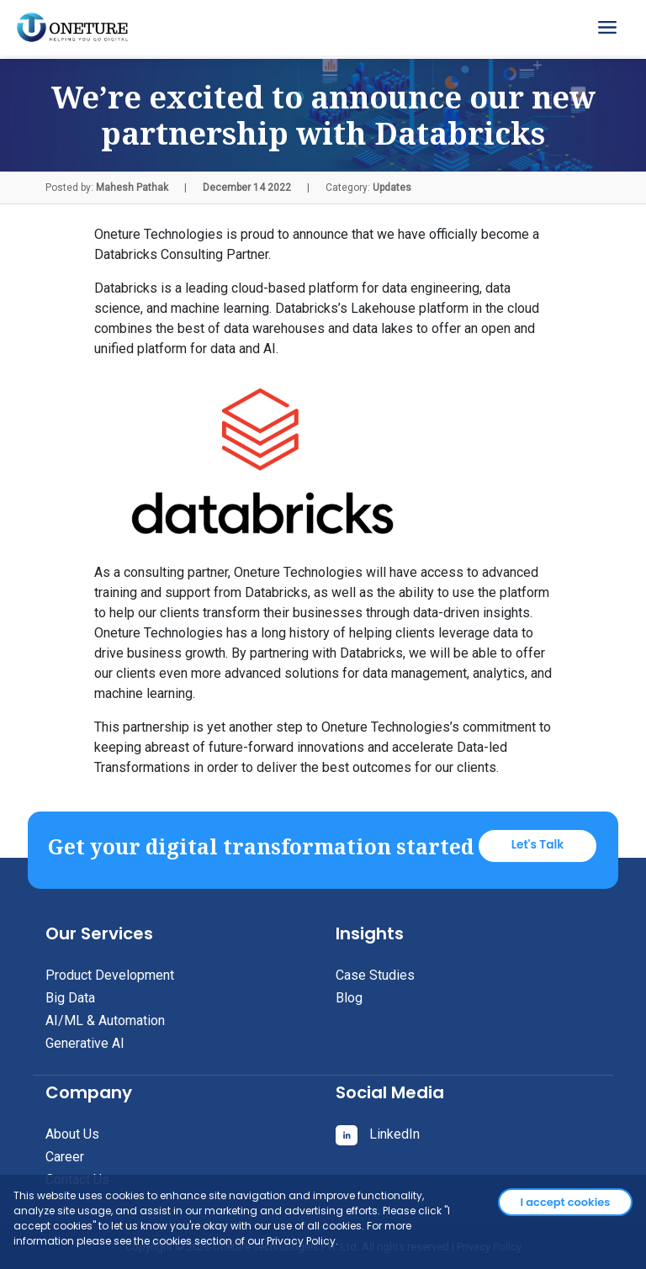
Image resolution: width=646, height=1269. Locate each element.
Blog (349, 998)
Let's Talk (537, 845)
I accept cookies (566, 1202)
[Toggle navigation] (609, 28)
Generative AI (84, 1043)
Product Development (109, 975)
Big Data (70, 998)
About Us (72, 1134)
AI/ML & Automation (105, 1020)
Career (64, 1157)
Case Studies (375, 975)
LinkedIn (378, 1134)
